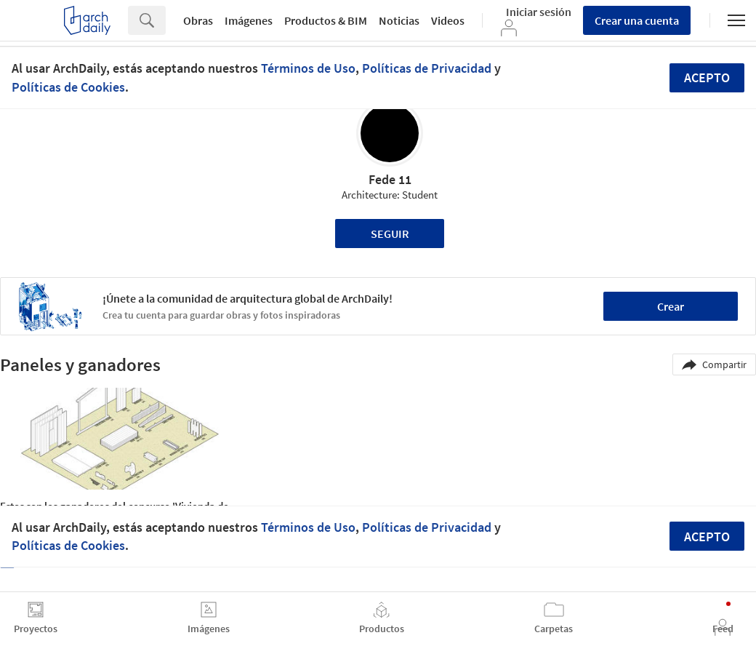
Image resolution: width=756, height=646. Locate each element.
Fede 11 (390, 179)
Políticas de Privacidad (426, 68)
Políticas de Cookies (68, 87)
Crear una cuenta (637, 20)
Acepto (707, 77)
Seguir (390, 233)
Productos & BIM (325, 20)
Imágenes (249, 20)
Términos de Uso (308, 68)
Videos (448, 20)
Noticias (399, 20)
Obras (198, 20)
